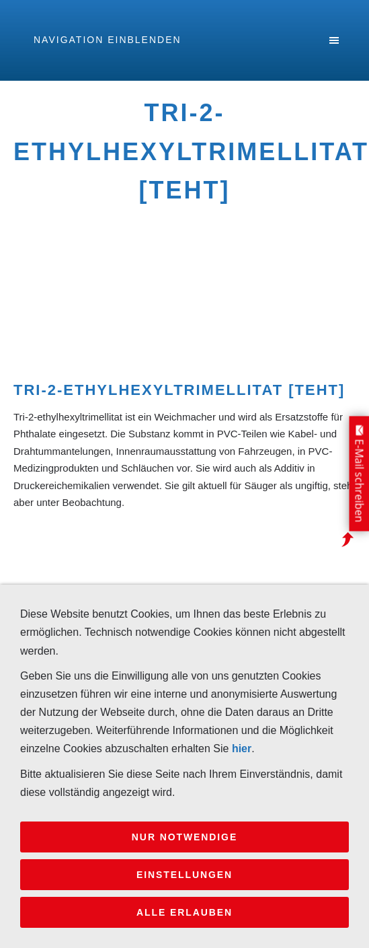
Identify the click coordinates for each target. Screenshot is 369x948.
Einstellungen (184, 874)
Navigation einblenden (107, 39)
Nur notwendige (184, 837)
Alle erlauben (184, 912)
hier (241, 748)
